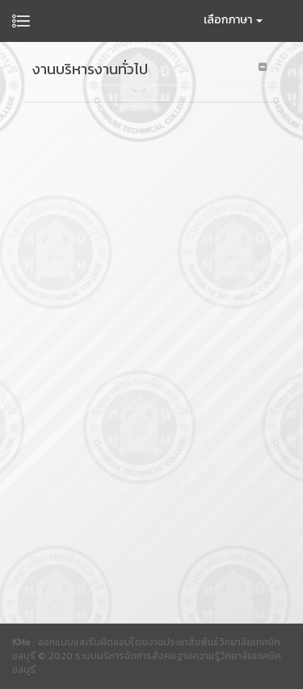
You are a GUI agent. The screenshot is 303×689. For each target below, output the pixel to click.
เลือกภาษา (233, 19)
